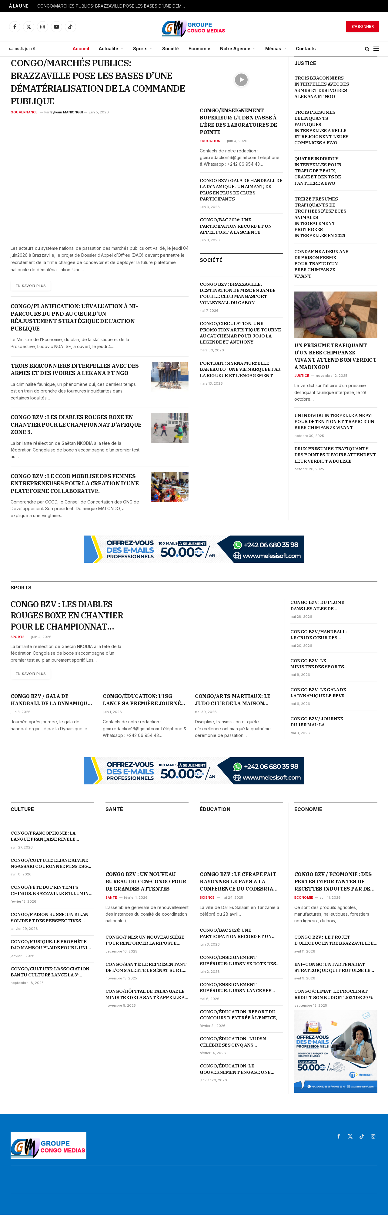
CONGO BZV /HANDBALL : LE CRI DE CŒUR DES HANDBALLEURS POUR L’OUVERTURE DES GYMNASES (318, 635)
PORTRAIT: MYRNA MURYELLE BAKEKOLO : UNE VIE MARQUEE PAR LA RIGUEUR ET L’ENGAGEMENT (240, 369)
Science (207, 898)
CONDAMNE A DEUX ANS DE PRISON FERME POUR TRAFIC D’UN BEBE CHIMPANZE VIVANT (321, 264)
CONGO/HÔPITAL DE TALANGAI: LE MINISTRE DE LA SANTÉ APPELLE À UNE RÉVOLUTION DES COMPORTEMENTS (145, 995)
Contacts (306, 48)
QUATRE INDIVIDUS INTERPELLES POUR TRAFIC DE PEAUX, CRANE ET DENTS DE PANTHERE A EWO (317, 171)
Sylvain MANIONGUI (66, 112)
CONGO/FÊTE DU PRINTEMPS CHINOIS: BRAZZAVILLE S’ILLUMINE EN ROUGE (51, 891)
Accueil (81, 48)
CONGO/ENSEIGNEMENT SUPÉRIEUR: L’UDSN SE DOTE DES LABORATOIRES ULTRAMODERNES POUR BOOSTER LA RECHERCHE (239, 961)
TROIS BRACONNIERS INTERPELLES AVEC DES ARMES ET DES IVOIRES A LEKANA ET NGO (75, 369)
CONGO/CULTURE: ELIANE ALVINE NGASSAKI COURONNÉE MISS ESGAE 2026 (52, 864)
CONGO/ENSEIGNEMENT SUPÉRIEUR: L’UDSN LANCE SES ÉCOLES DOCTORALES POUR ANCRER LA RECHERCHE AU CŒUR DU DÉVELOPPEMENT (239, 988)
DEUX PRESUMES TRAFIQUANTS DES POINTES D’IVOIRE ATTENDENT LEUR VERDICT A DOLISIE (335, 455)
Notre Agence (235, 48)
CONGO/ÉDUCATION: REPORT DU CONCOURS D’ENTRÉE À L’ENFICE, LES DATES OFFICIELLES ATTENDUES (238, 1015)
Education (210, 141)
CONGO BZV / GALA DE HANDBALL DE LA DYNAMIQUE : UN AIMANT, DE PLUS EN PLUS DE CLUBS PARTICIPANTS (241, 190)
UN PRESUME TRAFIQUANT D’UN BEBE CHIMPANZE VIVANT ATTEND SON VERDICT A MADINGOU (335, 356)
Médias (273, 48)
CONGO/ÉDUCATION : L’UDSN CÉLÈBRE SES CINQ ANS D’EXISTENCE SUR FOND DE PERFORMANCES (233, 1042)
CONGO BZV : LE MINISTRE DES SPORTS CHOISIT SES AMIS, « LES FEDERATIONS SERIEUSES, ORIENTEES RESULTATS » (318, 664)
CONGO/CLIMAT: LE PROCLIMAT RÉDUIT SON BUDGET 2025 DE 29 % (333, 995)
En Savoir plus (32, 286)
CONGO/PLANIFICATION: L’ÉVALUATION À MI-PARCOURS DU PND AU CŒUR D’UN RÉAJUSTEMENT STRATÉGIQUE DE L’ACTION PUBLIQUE (74, 317)
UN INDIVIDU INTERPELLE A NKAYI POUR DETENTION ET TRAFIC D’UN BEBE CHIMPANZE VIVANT (334, 421)
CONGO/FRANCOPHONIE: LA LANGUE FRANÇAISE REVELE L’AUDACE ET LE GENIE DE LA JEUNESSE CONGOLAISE (43, 836)
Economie (199, 48)
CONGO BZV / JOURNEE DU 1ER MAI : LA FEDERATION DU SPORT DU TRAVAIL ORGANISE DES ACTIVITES (317, 722)
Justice (301, 375)
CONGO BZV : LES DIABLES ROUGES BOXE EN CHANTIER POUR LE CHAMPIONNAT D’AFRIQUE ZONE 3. (76, 425)
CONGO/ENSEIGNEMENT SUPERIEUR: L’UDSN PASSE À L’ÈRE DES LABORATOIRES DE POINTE (238, 121)
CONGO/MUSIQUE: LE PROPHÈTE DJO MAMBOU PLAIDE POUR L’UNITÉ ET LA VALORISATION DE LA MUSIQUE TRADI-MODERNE (52, 945)
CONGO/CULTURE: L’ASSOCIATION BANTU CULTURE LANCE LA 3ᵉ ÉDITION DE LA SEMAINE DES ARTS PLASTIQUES (50, 972)
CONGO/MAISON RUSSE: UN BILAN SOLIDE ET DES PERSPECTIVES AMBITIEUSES (50, 918)
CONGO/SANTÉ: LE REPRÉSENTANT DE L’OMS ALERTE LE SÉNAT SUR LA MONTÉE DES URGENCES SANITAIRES (146, 968)
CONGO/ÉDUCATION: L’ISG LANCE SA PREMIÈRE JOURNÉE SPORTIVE (143, 700)
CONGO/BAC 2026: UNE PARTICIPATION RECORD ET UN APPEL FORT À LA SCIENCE (236, 226)
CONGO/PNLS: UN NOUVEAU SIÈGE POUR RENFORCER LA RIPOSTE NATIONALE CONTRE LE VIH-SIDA (144, 940)
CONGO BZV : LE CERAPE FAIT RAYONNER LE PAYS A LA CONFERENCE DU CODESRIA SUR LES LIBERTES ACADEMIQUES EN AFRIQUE (238, 882)
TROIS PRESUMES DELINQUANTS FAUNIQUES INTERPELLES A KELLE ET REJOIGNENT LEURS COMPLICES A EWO (321, 127)
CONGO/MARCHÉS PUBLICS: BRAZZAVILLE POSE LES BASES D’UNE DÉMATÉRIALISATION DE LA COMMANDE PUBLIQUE (113, 6)
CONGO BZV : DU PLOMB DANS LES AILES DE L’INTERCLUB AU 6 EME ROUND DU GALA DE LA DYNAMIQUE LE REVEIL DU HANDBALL (317, 606)
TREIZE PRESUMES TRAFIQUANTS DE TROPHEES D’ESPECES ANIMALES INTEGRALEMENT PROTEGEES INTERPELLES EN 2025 (320, 217)
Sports (140, 48)
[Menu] (376, 49)
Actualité (108, 48)
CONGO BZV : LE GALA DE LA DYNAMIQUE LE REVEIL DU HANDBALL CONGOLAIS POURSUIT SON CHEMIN (319, 693)
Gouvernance (24, 112)
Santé (111, 898)
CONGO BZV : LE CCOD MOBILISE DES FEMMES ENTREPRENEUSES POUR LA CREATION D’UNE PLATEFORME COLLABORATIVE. (75, 483)
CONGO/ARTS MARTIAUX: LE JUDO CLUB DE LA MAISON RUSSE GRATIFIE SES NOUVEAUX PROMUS (232, 700)
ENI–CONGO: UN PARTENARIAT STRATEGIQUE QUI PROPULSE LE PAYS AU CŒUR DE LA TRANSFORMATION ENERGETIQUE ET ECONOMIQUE (334, 968)
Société (170, 48)
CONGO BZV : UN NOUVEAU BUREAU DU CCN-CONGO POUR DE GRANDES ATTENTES (145, 882)
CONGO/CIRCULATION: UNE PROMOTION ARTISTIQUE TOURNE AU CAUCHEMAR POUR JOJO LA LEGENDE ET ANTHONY (240, 333)
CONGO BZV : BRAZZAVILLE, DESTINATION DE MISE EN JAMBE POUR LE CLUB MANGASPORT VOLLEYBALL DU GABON (238, 293)
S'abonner (362, 26)
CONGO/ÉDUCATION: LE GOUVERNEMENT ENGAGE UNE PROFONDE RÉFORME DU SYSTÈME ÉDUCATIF (240, 1070)
